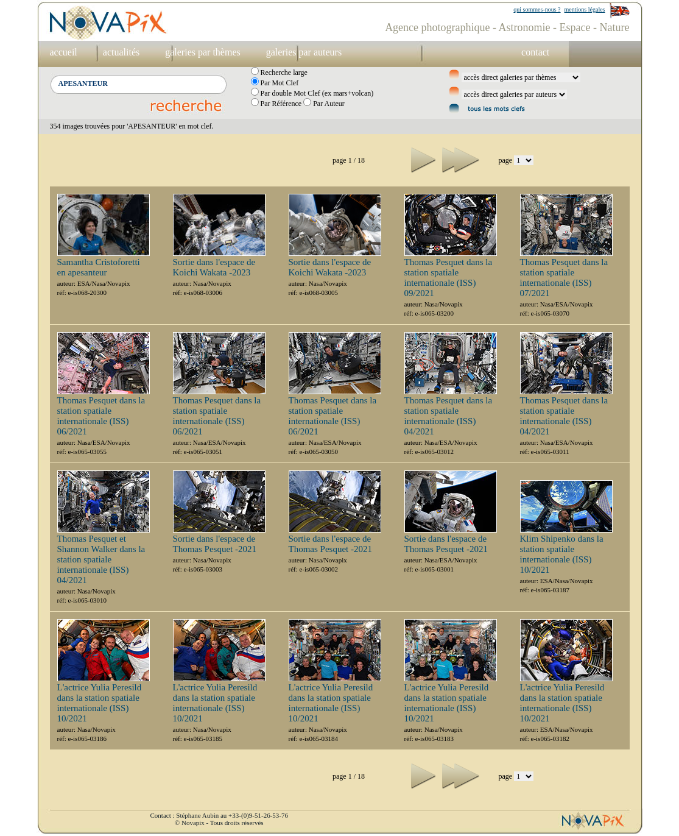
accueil (63, 52)
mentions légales (585, 9)
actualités (121, 52)
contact (535, 52)
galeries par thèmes (203, 52)
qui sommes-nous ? (536, 9)
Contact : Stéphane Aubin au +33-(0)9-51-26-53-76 (219, 815)
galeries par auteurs (304, 52)
